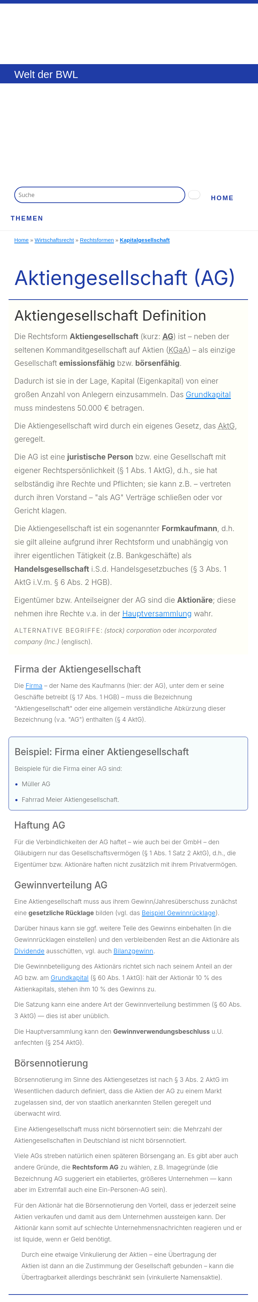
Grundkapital (208, 394)
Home (222, 198)
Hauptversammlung (157, 613)
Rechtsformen (97, 240)
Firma (34, 685)
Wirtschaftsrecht (54, 240)
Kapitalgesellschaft (145, 240)
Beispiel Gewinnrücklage (179, 913)
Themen (27, 218)
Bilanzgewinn (134, 951)
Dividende (29, 951)
